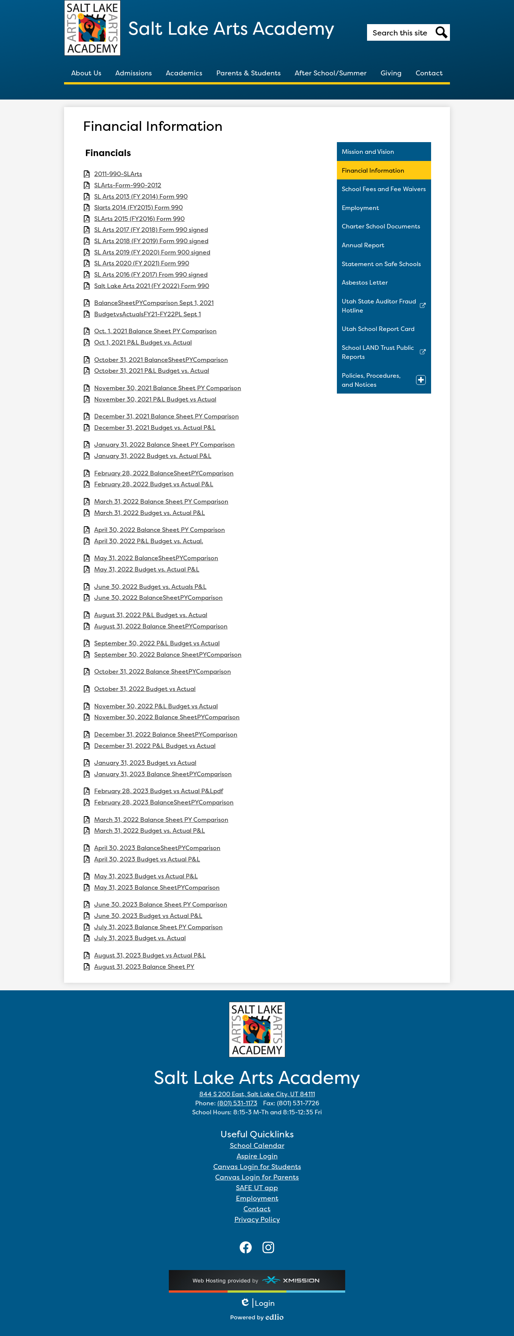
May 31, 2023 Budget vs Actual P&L (146, 876)
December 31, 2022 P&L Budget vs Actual (155, 745)
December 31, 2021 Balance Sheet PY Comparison (166, 416)
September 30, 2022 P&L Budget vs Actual (157, 643)
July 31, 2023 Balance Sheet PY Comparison (158, 927)
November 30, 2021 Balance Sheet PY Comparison (167, 388)
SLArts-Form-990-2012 (127, 185)
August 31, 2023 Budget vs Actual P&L (150, 955)
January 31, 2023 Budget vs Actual (145, 762)
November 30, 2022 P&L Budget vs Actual (156, 706)
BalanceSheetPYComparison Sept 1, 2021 (154, 302)
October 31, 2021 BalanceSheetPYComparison (161, 359)
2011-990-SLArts (118, 174)
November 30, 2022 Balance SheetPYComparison (167, 717)
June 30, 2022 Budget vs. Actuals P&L (150, 586)
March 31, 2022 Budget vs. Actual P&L (149, 512)
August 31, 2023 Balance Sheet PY (144, 966)
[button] (86, 72)
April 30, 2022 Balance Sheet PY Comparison (159, 529)
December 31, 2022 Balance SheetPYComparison (165, 734)
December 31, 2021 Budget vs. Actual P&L (155, 427)
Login (257, 1303)
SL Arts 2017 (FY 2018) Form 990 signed (151, 229)
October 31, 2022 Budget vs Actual (145, 689)
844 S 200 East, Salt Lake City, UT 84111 (257, 1094)
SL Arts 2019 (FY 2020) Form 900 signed (152, 252)
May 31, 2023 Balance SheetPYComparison (157, 887)
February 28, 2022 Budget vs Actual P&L (153, 484)
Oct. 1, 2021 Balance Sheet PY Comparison (155, 331)
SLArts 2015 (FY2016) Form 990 (139, 218)
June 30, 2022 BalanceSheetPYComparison (158, 597)
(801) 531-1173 (237, 1103)
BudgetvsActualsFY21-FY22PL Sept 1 (147, 314)
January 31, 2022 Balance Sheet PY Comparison (164, 444)
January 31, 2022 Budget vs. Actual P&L (152, 456)
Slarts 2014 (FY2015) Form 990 (138, 207)
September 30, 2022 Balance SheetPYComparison (168, 654)
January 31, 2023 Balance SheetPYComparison (163, 774)
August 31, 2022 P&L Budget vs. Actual (150, 615)
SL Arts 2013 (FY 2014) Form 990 (141, 196)
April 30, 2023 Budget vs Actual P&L (147, 859)
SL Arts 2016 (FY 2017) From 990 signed (151, 274)
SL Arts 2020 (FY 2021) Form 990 (141, 263)
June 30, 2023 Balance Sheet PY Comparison (160, 904)
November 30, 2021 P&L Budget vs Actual (155, 399)
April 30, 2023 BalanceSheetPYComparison (157, 848)
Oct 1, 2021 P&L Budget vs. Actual (143, 342)
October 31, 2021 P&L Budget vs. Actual (151, 370)
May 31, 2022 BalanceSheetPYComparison (156, 558)
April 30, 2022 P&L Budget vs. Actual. (148, 541)
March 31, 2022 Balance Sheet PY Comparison (161, 501)
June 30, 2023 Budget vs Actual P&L (148, 915)
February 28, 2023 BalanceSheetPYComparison (164, 802)
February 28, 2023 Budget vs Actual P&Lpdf (158, 791)
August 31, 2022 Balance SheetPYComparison (161, 626)
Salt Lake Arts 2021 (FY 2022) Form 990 (151, 286)
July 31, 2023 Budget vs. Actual (140, 938)
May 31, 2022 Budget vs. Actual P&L (146, 569)
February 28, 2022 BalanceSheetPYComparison (164, 473)
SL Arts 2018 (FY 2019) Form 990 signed (151, 241)
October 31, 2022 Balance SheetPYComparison (162, 671)
